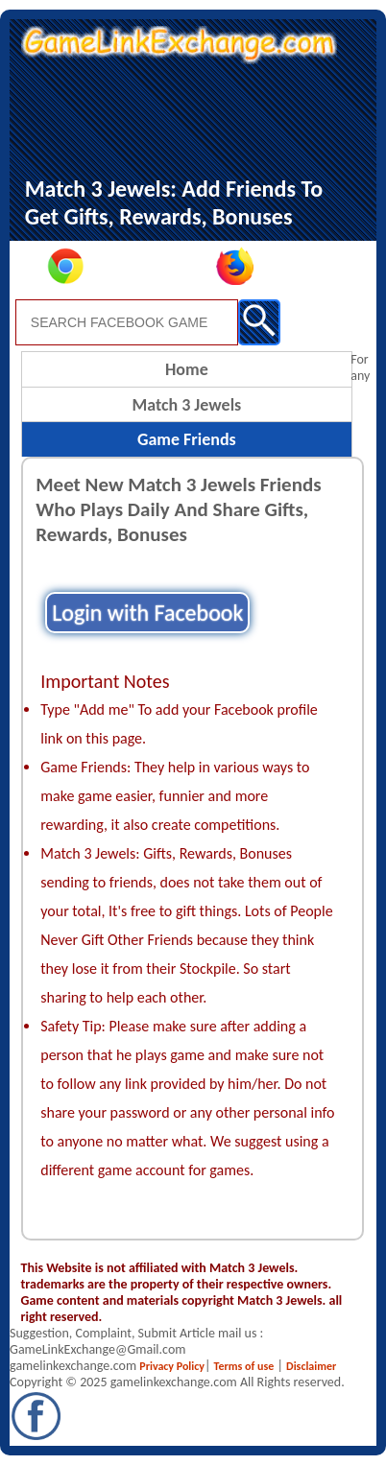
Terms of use (244, 1366)
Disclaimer (311, 1366)
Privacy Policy (172, 1366)
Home (186, 369)
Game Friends (186, 439)
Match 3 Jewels (186, 404)
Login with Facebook (147, 612)
